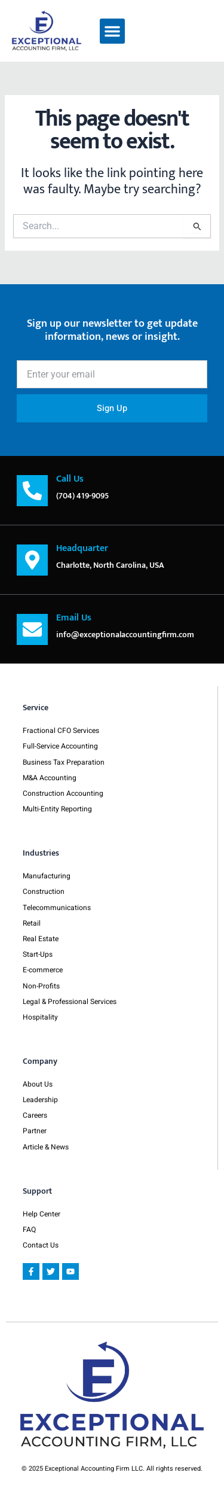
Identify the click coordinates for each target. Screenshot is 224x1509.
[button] (112, 31)
